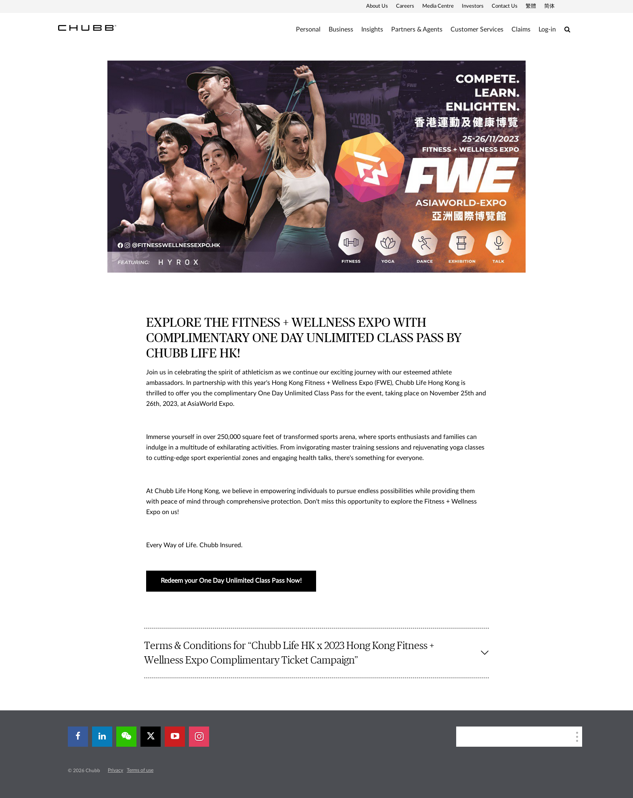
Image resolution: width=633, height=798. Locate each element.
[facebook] (78, 737)
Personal (308, 29)
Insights (372, 29)
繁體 (531, 6)
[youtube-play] (175, 737)
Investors (473, 6)
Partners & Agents (416, 29)
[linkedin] (102, 737)
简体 (549, 6)
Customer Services (477, 29)
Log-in (547, 29)
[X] (150, 737)
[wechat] (126, 737)
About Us (377, 6)
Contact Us (505, 6)
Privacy (115, 770)
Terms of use (140, 770)
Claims (520, 29)
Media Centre (438, 6)
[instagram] (199, 737)
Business (341, 29)
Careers (405, 6)
